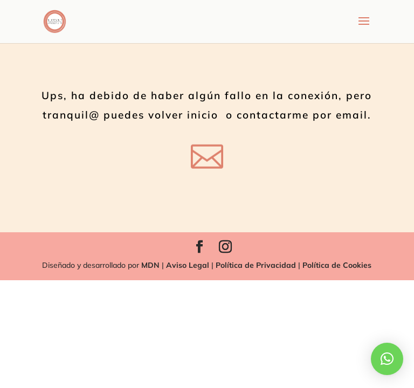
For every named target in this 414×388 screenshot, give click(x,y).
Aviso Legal (186, 265)
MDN (150, 265)
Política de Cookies (336, 265)
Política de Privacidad (254, 265)
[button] (387, 359)
